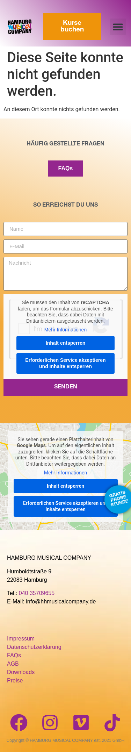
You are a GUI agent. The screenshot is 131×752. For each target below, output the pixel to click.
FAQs (14, 655)
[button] (118, 27)
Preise (15, 680)
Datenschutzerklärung (34, 647)
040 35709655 (36, 593)
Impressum (21, 639)
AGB (13, 664)
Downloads (21, 672)
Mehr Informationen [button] (65, 329)
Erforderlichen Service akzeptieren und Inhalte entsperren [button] (65, 363)
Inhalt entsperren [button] (66, 342)
